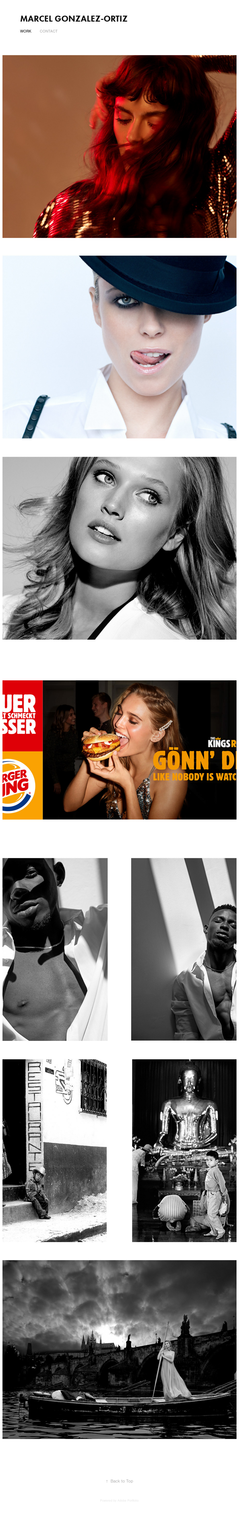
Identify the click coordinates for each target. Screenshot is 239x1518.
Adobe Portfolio (128, 1500)
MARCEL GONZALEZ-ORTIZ (74, 18)
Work (25, 31)
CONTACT (49, 31)
